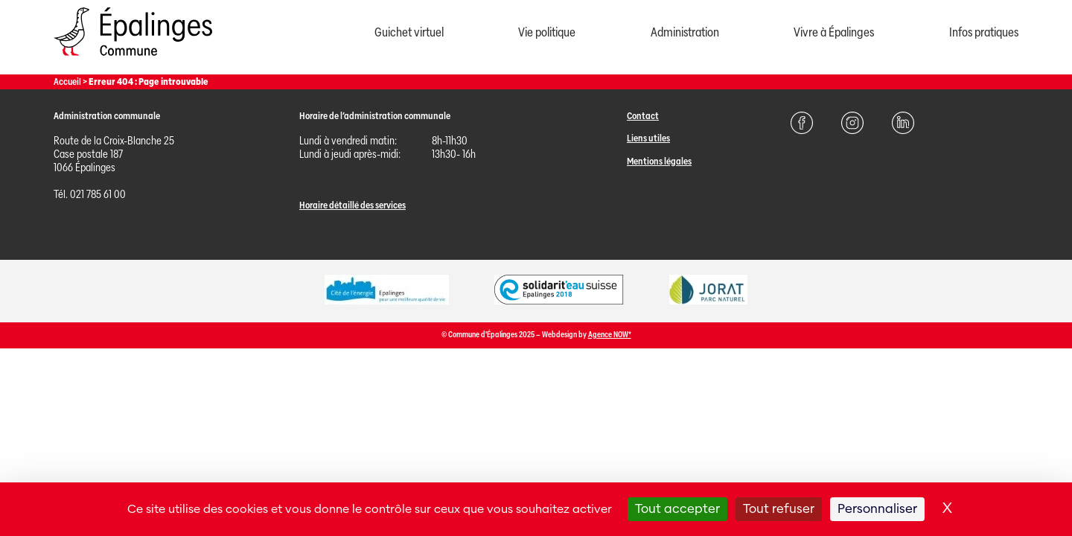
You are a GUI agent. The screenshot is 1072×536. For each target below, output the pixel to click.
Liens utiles (648, 138)
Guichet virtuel (409, 32)
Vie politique (546, 32)
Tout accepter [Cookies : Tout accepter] (677, 509)
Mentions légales (659, 161)
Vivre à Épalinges (834, 32)
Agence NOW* (609, 334)
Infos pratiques (983, 32)
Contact (643, 115)
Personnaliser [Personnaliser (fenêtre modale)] (877, 509)
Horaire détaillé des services (352, 205)
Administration (685, 32)
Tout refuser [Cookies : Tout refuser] (778, 509)
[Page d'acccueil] (133, 59)
